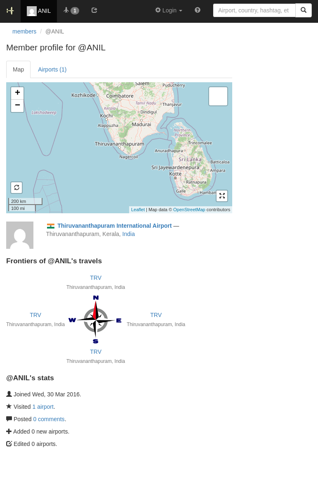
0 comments (48, 419)
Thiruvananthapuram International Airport (114, 225)
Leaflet (138, 209)
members (24, 31)
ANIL (39, 11)
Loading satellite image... (118, 147)
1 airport (43, 406)
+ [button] (17, 93)
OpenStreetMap (189, 209)
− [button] (17, 106)
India (128, 234)
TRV (95, 277)
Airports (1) (52, 69)
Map (18, 69)
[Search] (303, 10)
